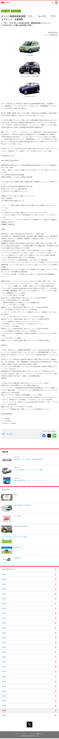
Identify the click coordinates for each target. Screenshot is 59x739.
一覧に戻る (9, 434)
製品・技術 (5, 11)
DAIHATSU (7, 3)
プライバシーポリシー (21, 734)
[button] (52, 3)
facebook (44, 436)
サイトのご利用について (37, 734)
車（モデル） (16, 11)
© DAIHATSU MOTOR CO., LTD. (29, 736)
